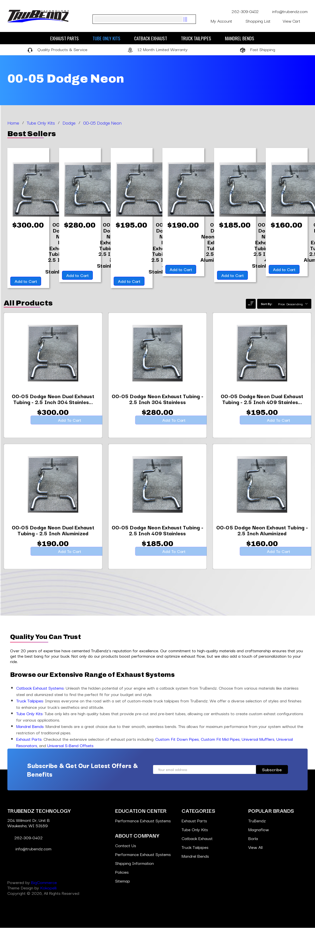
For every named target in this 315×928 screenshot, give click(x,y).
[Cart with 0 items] (295, 21)
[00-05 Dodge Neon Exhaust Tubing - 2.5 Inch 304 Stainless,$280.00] (157, 403)
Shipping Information (134, 863)
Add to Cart (25, 281)
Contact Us (125, 845)
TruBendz (257, 820)
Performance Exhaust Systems (143, 820)
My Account (225, 20)
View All (255, 847)
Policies (122, 872)
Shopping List (261, 20)
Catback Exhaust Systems (40, 688)
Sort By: (266, 303)
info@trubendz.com (286, 11)
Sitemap (122, 881)
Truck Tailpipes (198, 38)
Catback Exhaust (153, 38)
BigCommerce (44, 882)
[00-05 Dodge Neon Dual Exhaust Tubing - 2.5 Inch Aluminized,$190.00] (53, 534)
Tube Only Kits (109, 38)
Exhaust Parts (67, 38)
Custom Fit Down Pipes (177, 739)
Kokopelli (48, 887)
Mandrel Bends (242, 38)
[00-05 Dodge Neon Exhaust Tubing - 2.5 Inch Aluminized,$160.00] (262, 534)
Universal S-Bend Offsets (70, 745)
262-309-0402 (242, 11)
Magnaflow (258, 829)
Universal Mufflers (258, 739)
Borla (253, 838)
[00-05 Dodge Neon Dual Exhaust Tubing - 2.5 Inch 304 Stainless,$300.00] (53, 403)
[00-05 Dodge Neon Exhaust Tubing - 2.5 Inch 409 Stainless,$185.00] (157, 534)
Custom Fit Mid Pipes (220, 739)
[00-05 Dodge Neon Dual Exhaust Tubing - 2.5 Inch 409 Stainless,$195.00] (262, 403)
